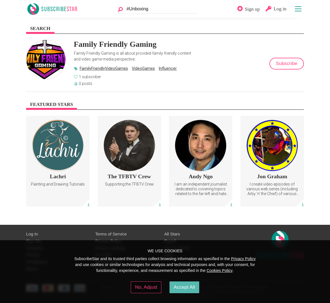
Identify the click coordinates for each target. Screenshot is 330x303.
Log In (32, 234)
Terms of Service (111, 234)
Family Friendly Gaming (115, 44)
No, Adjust (146, 287)
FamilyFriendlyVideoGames (104, 68)
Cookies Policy (220, 270)
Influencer (168, 68)
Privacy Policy (243, 258)
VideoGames (143, 68)
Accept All (184, 287)
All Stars (172, 234)
